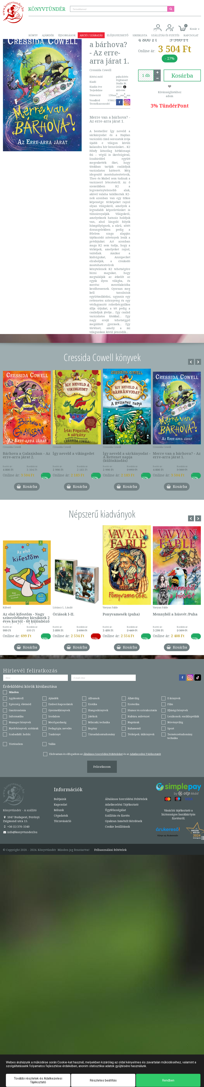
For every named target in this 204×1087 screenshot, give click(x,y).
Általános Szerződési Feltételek (126, 799)
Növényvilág (175, 722)
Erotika (92, 704)
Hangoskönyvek (98, 710)
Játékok (92, 716)
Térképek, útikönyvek (141, 734)
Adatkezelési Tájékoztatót (145, 754)
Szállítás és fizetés (165, 35)
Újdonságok (67, 35)
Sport (170, 728)
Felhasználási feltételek (110, 849)
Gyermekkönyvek (59, 710)
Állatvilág (133, 698)
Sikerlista (140, 35)
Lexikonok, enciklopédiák (183, 716)
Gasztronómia (17, 710)
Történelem (16, 744)
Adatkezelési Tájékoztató (121, 804)
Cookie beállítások (117, 826)
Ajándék (48, 35)
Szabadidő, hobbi (19, 734)
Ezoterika (133, 704)
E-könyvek (173, 698)
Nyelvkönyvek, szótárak (23, 728)
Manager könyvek (20, 722)
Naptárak (133, 722)
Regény (92, 728)
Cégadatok (61, 815)
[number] (146, 75)
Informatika (16, 716)
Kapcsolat (191, 35)
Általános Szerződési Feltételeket (103, 754)
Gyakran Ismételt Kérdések (123, 821)
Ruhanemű (134, 728)
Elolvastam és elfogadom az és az (105, 754)
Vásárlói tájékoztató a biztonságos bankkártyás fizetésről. (178, 814)
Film (170, 704)
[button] (190, 26)
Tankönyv (54, 734)
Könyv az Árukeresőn (167, 835)
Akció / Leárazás (91, 35)
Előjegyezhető (117, 35)
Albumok (94, 698)
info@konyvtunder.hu (20, 832)
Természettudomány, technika (180, 736)
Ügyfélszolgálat (115, 810)
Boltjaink (60, 799)
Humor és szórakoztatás (142, 710)
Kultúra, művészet (139, 716)
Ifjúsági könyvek (177, 710)
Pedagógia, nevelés (60, 728)
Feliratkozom (102, 767)
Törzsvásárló (38, 43)
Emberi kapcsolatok (60, 704)
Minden (14, 692)
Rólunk (59, 810)
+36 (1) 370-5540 (16, 826)
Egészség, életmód (20, 704)
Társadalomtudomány (101, 734)
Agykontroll (16, 698)
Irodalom (54, 716)
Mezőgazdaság (57, 722)
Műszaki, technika (99, 722)
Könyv (33, 35)
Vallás (51, 744)
